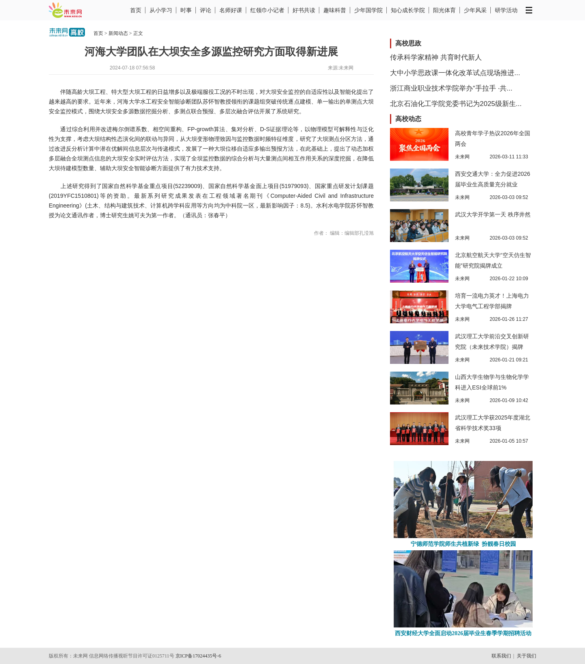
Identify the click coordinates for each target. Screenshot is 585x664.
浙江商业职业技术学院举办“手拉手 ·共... (451, 88)
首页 (135, 10)
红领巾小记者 (267, 10)
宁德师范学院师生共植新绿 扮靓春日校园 (463, 544)
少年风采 (475, 10)
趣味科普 (334, 10)
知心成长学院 (408, 10)
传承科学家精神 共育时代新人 (436, 57)
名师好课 (230, 10)
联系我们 (501, 656)
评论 (205, 10)
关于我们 (526, 656)
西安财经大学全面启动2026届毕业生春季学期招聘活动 (463, 633)
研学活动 (506, 10)
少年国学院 (368, 10)
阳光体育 (444, 10)
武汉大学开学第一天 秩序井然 (493, 214)
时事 (186, 10)
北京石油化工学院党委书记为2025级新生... (456, 104)
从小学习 (161, 10)
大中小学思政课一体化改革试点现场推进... (455, 73)
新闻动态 (118, 33)
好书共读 (303, 10)
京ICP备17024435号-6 (198, 656)
